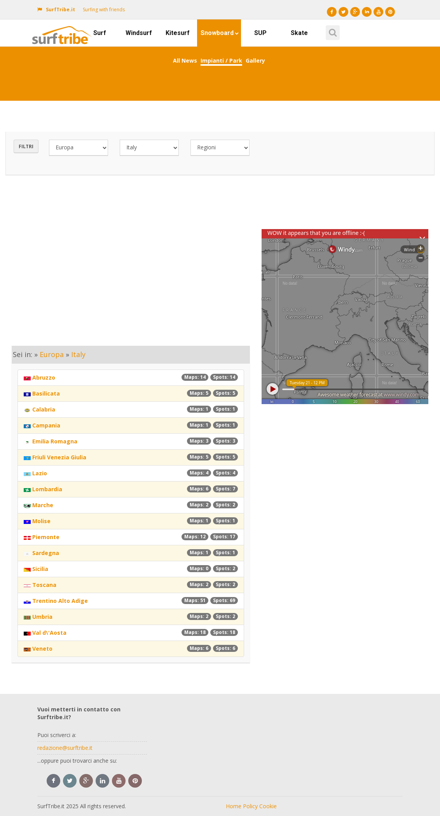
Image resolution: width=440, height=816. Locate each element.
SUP (260, 33)
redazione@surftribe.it (65, 747)
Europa (52, 354)
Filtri (26, 146)
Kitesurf (178, 33)
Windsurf (139, 33)
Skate (299, 33)
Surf (99, 33)
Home (233, 806)
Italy (78, 354)
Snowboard (220, 33)
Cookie (268, 806)
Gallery (255, 60)
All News (185, 60)
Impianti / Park (221, 60)
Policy (250, 806)
